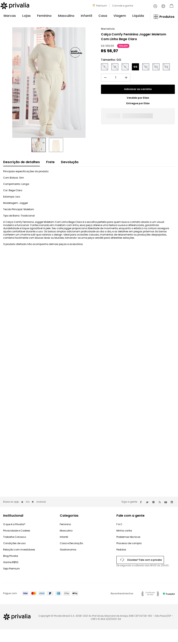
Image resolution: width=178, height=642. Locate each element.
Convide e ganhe (122, 5)
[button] (104, 66)
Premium (101, 5)
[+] (126, 77)
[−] (105, 77)
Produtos (166, 16)
